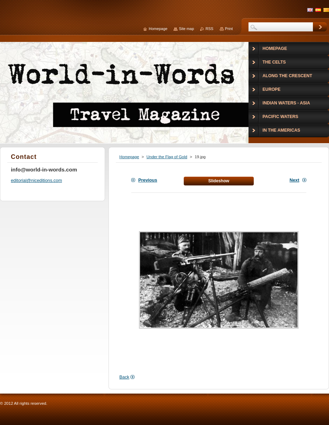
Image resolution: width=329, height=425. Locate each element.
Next (294, 180)
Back (124, 377)
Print (229, 29)
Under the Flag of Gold (166, 157)
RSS (209, 29)
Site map (186, 29)
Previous (147, 180)
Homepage (129, 157)
